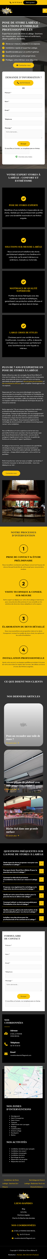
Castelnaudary (16, 1129)
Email (7, 110)
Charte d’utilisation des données (23, 1218)
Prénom (8, 93)
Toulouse (14, 1122)
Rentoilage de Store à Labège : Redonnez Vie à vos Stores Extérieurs (34, 1180)
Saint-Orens (15, 1120)
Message (8, 128)
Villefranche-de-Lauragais (20, 1124)
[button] (16, 2)
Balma (13, 1135)
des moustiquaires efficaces (11, 383)
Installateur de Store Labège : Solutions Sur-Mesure (10, 1180)
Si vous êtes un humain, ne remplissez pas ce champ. (22, 148)
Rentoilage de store (17, 1157)
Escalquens (15, 1133)
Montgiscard (15, 1116)
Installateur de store (18, 1155)
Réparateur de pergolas (19, 1159)
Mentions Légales (23, 1215)
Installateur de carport (18, 1151)
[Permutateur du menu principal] (45, 10)
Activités (23, 1212)
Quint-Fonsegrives (17, 1118)
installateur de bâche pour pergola (22, 1149)
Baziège (13, 1127)
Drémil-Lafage (16, 1131)
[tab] (23, 863)
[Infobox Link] (13, 1034)
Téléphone (8, 119)
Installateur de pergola (18, 1153)
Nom (7, 101)
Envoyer (23, 144)
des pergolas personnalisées (33, 381)
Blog (23, 1209)
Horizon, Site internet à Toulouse (28, 1255)
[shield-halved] (16, 156)
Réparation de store (18, 1161)
